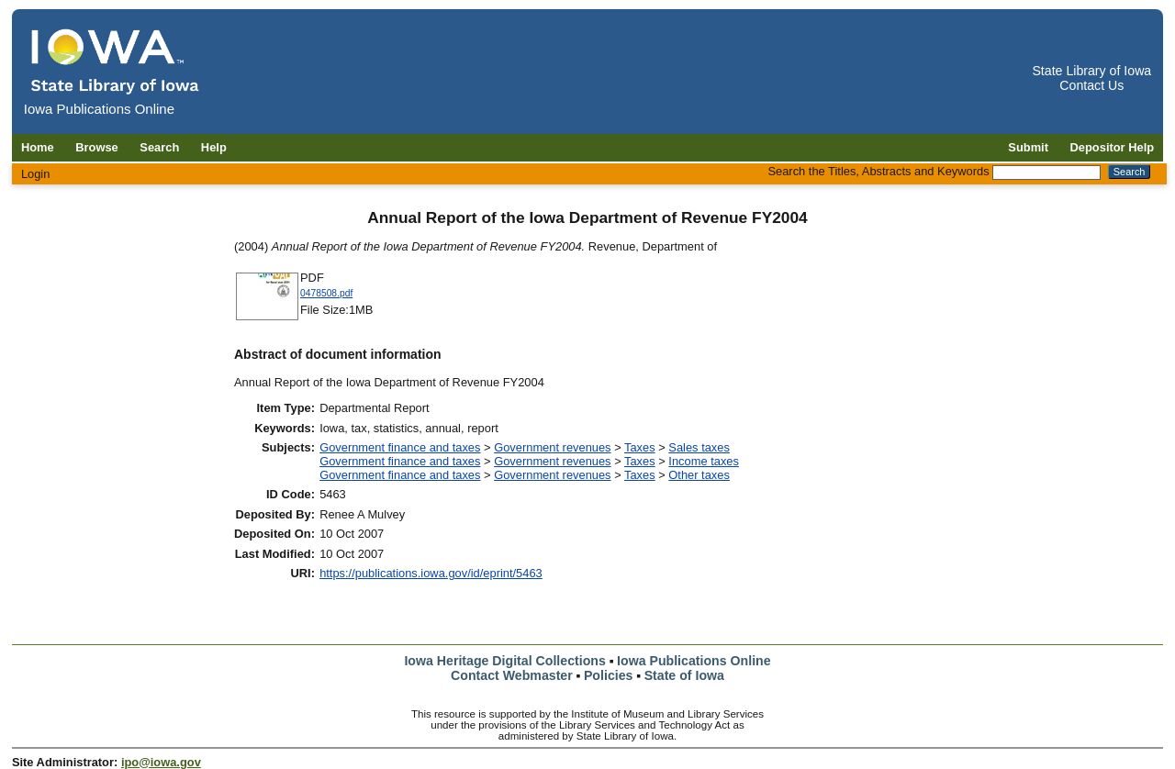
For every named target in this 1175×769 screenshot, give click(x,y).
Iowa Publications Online (694, 660)
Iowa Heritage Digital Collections (504, 660)
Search (159, 147)
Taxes (639, 447)
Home (37, 147)
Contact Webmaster (512, 675)
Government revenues (552, 447)
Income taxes (703, 461)
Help (214, 147)
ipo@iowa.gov (161, 762)
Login (35, 174)
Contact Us (1091, 85)
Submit (1028, 147)
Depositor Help (1112, 147)
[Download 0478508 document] (267, 318)
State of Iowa (684, 675)
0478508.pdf (326, 293)
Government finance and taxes (399, 447)
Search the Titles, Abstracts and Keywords (878, 171)
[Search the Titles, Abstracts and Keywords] (1046, 172)
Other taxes (699, 475)
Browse (96, 147)
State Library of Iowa (1091, 70)
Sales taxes (699, 447)
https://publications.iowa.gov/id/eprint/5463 (431, 573)
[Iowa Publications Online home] (115, 61)
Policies (608, 675)
